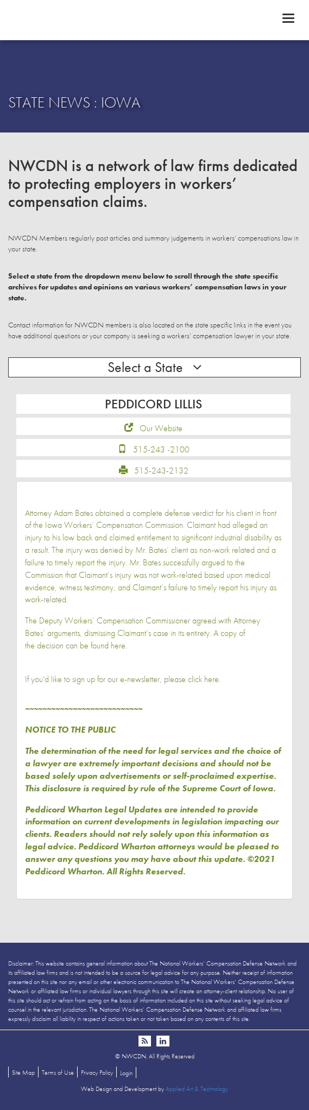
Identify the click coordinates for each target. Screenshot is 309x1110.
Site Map (23, 1072)
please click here (191, 679)
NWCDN (154, 20)
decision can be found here (81, 645)
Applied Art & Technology (197, 1088)
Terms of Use (58, 1072)
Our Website (161, 428)
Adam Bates (73, 513)
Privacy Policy (97, 1072)
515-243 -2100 (161, 449)
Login (126, 1073)
